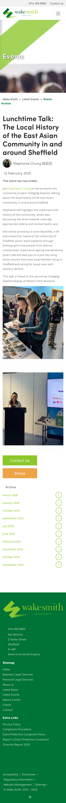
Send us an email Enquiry (24, 654)
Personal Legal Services (18, 679)
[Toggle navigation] (58, 13)
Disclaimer (29, 774)
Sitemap (40, 784)
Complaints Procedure (17, 729)
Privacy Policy (11, 724)
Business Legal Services (18, 674)
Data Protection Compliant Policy (24, 734)
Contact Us (20, 460)
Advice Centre (12, 700)
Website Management (18, 784)
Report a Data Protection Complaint (26, 739)
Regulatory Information (18, 779)
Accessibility (10, 774)
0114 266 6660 (17, 629)
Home (6, 669)
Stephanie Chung (19, 188)
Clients (7, 705)
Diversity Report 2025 (16, 744)
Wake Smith (10, 99)
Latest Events (30, 99)
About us (8, 684)
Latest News (10, 690)
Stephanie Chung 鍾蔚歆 (28, 163)
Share (20, 473)
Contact (8, 710)
